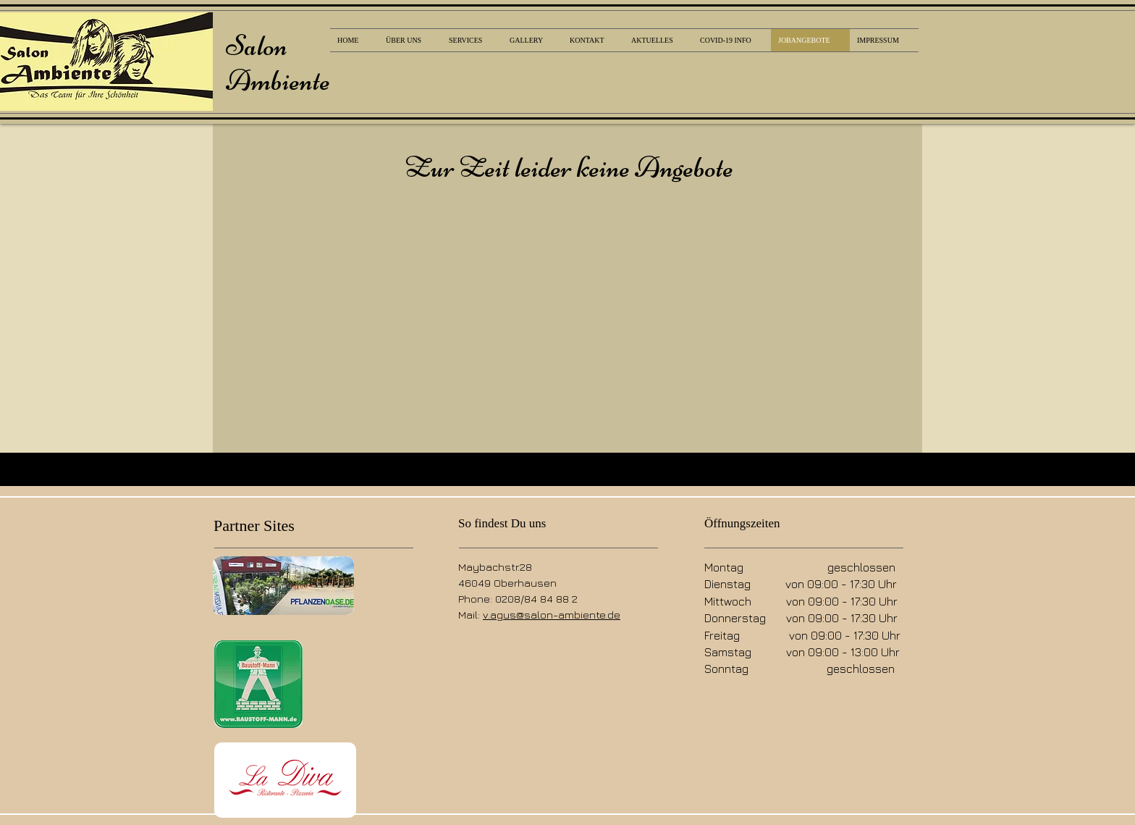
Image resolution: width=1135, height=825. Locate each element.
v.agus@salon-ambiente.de (551, 614)
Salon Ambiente (278, 63)
